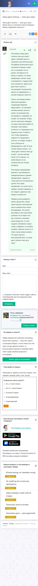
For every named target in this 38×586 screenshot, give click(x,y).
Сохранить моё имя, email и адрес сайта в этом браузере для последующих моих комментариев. (19, 297)
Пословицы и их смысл (21, 428)
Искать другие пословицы (19, 359)
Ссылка (32, 250)
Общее (7, 11)
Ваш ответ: (7, 273)
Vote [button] (6, 406)
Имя (4, 266)
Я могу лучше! (29, 325)
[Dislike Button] (15, 34)
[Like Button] (4, 34)
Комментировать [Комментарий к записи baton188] (15, 250)
